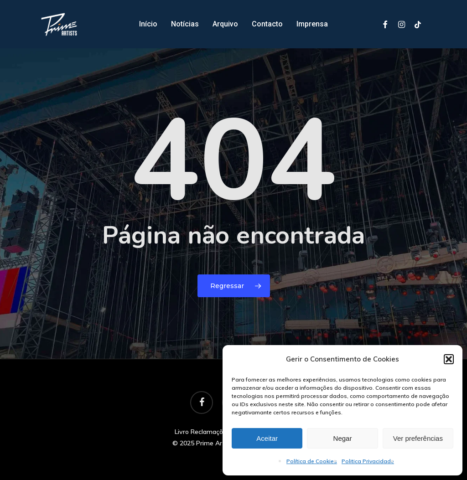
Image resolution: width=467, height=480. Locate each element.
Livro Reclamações (202, 432)
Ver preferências (418, 438)
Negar (342, 438)
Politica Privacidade (368, 461)
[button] (448, 359)
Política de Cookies (311, 461)
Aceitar (267, 438)
